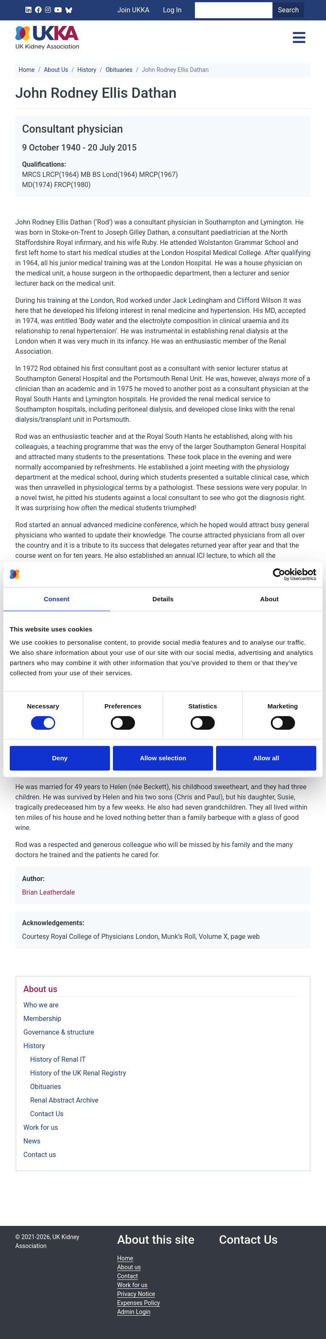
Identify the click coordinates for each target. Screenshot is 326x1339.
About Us (56, 69)
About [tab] (269, 599)
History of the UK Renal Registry (78, 1073)
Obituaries (119, 69)
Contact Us (47, 1114)
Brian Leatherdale (48, 892)
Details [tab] (163, 599)
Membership (42, 1019)
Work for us (40, 1127)
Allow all (266, 758)
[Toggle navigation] (299, 37)
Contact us (39, 1155)
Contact (127, 1276)
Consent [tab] (57, 599)
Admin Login (133, 1311)
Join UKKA (133, 10)
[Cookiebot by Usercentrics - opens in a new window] (279, 574)
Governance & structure (58, 1032)
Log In (172, 10)
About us (40, 989)
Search (288, 10)
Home (27, 69)
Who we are (41, 1005)
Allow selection (163, 758)
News (31, 1141)
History (86, 69)
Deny (59, 758)
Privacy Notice (136, 1294)
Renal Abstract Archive (64, 1100)
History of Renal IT (58, 1059)
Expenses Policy (138, 1302)
